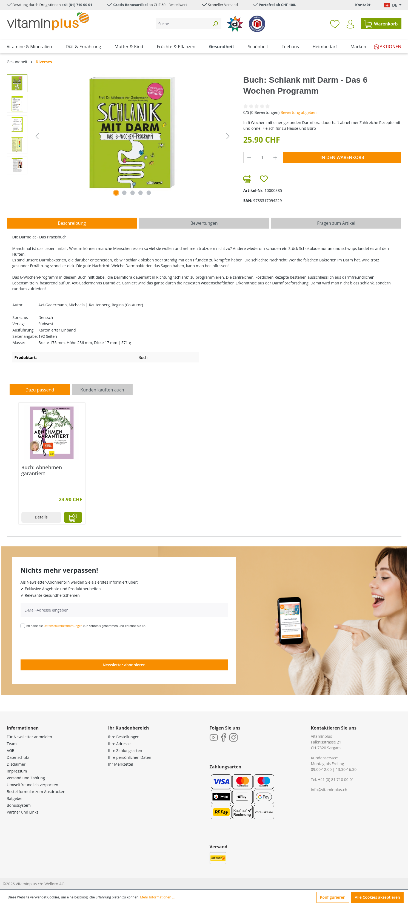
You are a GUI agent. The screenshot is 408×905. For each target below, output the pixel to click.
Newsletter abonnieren (124, 664)
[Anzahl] (262, 157)
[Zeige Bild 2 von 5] (124, 193)
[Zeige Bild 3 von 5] (132, 193)
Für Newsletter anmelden (29, 736)
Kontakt (362, 4)
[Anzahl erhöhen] (275, 157)
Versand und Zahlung (26, 777)
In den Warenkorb (342, 157)
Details (41, 517)
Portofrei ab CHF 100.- (278, 4)
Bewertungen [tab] (204, 223)
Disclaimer (16, 764)
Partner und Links (23, 812)
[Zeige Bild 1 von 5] (116, 193)
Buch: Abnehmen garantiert (41, 470)
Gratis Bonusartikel (130, 4)
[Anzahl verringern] (249, 157)
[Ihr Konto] (350, 24)
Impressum (17, 771)
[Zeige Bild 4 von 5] (140, 193)
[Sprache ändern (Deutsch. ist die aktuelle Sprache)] (392, 5)
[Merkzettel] (335, 23)
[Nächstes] (228, 136)
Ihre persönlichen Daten (129, 757)
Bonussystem (19, 805)
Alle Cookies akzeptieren (377, 897)
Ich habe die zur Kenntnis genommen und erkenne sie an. (86, 626)
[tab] (72, 223)
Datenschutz (18, 757)
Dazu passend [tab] (39, 390)
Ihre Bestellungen (123, 736)
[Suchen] (215, 23)
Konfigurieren (333, 897)
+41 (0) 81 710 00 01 (336, 779)
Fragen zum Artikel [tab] (336, 223)
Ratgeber (15, 798)
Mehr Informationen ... (157, 897)
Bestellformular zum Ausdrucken (36, 791)
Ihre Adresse (119, 743)
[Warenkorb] (381, 23)
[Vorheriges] (37, 136)
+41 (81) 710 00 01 (77, 4)
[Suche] (182, 23)
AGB (11, 750)
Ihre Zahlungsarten (125, 750)
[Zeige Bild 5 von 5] (149, 193)
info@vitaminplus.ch (329, 789)
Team (12, 743)
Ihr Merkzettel (120, 764)
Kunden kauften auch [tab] (102, 390)
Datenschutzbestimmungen (63, 626)
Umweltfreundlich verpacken (32, 784)
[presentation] (62, 643)
